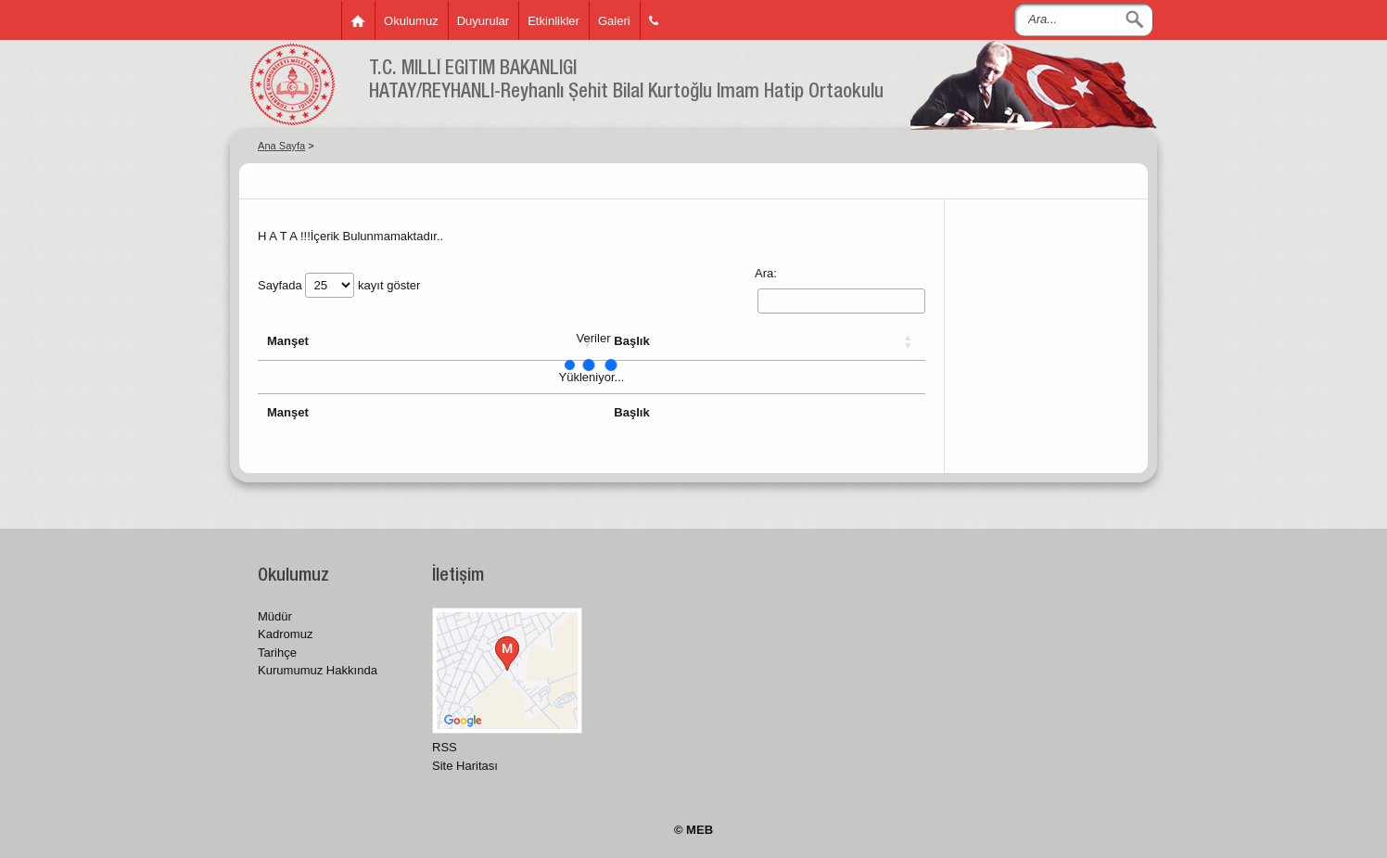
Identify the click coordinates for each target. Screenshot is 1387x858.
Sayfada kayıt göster (339, 285)
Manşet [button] (288, 341)
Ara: (766, 273)
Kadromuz (285, 634)
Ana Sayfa (281, 145)
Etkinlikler (553, 21)
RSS (444, 747)
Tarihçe (277, 653)
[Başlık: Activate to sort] (764, 341)
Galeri (614, 21)
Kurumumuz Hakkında (317, 670)
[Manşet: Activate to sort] (431, 341)
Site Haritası (465, 766)
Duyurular (483, 21)
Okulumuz (411, 21)
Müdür (275, 616)
